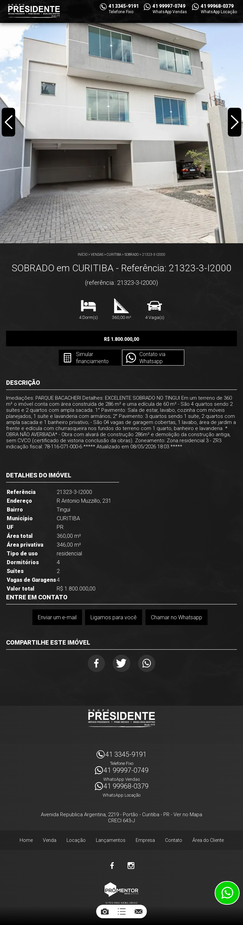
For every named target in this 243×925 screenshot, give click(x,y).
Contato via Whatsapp (153, 358)
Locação (76, 841)
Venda (49, 841)
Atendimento (227, 893)
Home (26, 841)
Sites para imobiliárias (121, 903)
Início (82, 254)
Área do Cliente (208, 841)
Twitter (121, 663)
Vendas (97, 254)
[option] (121, 121)
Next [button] (234, 123)
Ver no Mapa (187, 815)
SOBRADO (132, 254)
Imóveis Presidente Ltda (121, 719)
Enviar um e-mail (56, 617)
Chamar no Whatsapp (176, 617)
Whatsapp (148, 663)
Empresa (145, 841)
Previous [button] (9, 123)
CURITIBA (114, 254)
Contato (173, 841)
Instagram (131, 866)
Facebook (95, 663)
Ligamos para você (113, 617)
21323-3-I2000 (153, 254)
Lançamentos (111, 841)
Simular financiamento (92, 358)
